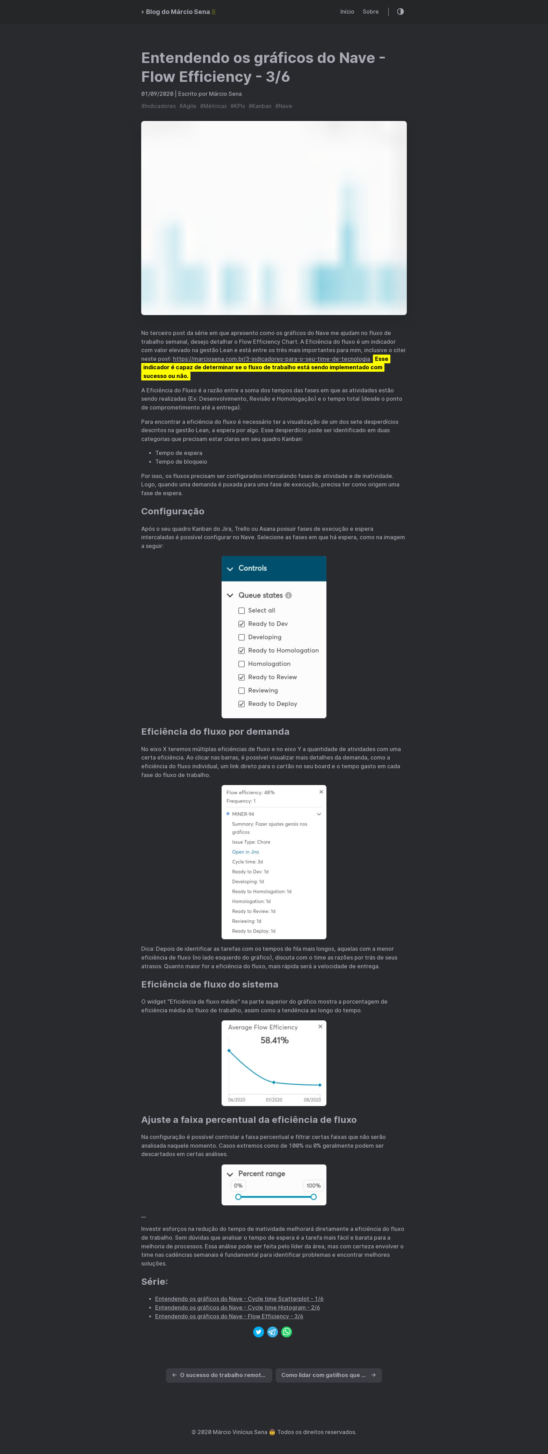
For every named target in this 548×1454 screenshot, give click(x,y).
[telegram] (272, 1333)
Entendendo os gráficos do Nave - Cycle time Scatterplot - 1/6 (239, 1299)
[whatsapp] (286, 1333)
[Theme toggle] (401, 12)
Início (347, 11)
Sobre (371, 11)
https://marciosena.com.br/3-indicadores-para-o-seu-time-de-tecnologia (271, 359)
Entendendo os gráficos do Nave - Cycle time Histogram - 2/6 (237, 1307)
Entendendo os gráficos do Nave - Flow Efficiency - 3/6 (229, 1316)
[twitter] (258, 1333)
